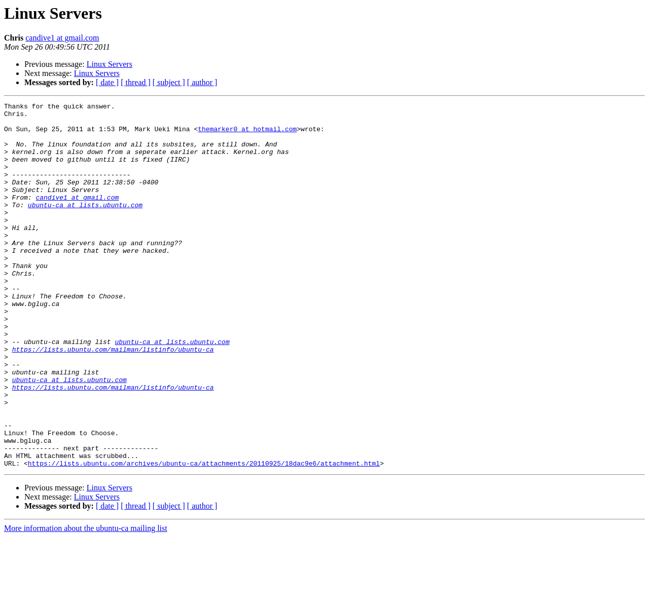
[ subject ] (169, 82)
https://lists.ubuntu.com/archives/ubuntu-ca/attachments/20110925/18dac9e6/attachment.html (204, 536)
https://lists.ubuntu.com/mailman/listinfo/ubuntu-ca (113, 399)
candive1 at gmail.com (62, 37)
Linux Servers (109, 64)
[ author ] (202, 82)
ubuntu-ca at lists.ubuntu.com (85, 226)
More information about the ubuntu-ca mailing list (85, 601)
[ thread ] (136, 82)
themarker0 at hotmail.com (247, 134)
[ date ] (107, 82)
